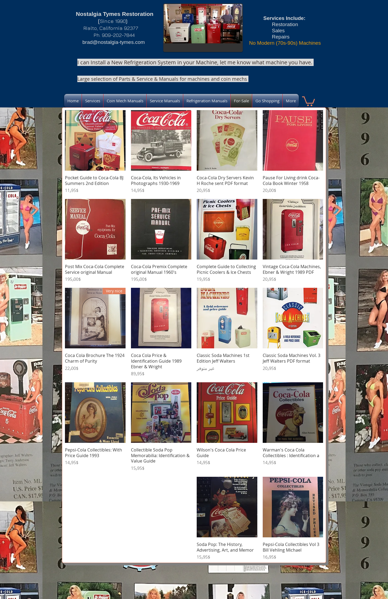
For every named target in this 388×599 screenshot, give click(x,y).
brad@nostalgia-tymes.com (113, 42)
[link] (308, 100)
